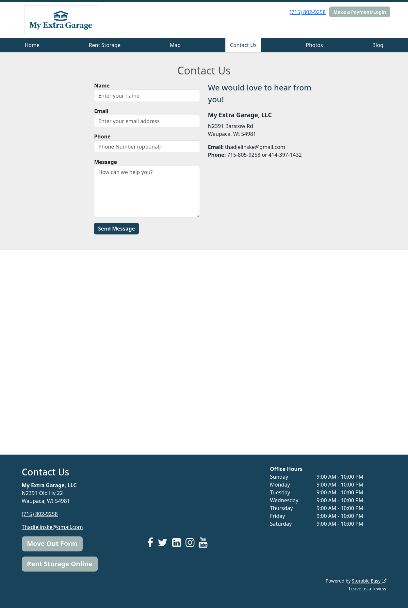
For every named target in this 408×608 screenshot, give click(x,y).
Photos (314, 45)
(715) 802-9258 (308, 12)
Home (32, 45)
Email (101, 111)
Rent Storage (105, 45)
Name (102, 85)
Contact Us (243, 45)
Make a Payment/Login (359, 12)
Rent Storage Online (59, 563)
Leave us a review (367, 588)
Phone (102, 136)
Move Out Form (52, 543)
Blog (377, 45)
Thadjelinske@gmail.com (52, 527)
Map (175, 45)
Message (105, 162)
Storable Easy (369, 581)
